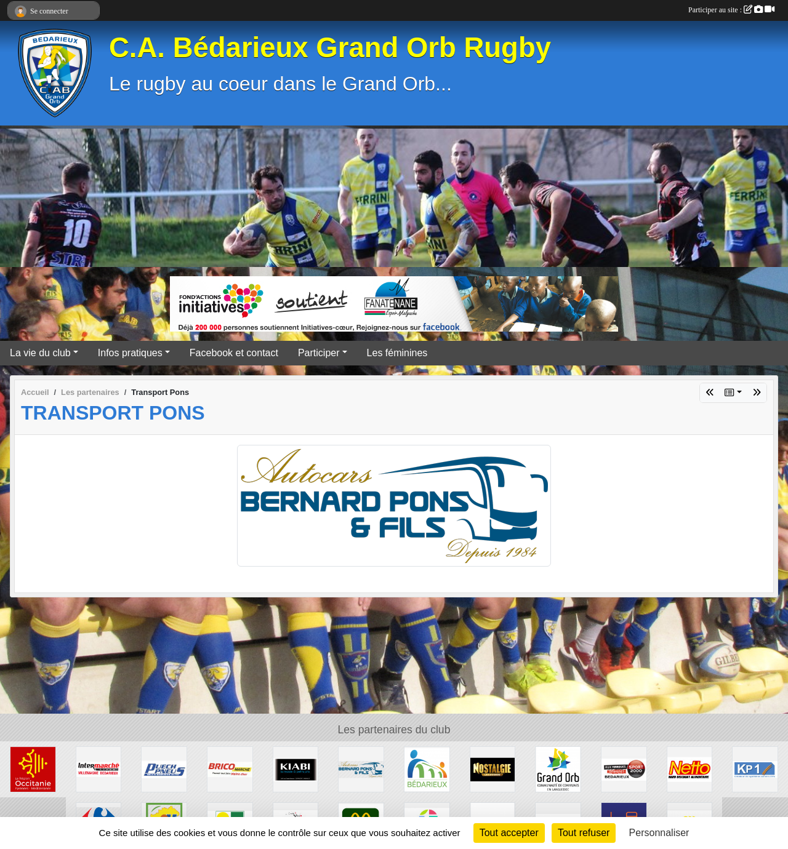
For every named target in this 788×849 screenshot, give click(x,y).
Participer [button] (319, 353)
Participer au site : (731, 10)
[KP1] (755, 768)
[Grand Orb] (558, 768)
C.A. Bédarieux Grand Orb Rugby (330, 47)
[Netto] (690, 768)
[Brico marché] (230, 768)
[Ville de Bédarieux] (427, 768)
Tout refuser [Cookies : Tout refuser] (583, 832)
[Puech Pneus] (164, 768)
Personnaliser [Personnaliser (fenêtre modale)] (659, 832)
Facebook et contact (234, 353)
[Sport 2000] (624, 768)
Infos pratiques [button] (130, 353)
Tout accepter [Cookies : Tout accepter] (509, 832)
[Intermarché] (99, 768)
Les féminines (397, 353)
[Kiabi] (296, 768)
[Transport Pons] (361, 768)
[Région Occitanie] (33, 768)
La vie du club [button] (40, 353)
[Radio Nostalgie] (493, 768)
